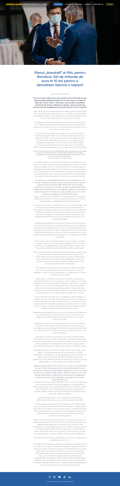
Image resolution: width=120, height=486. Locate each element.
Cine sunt (58, 4)
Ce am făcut (69, 4)
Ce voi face (78, 4)
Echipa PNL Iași (98, 4)
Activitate (88, 4)
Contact (109, 4)
